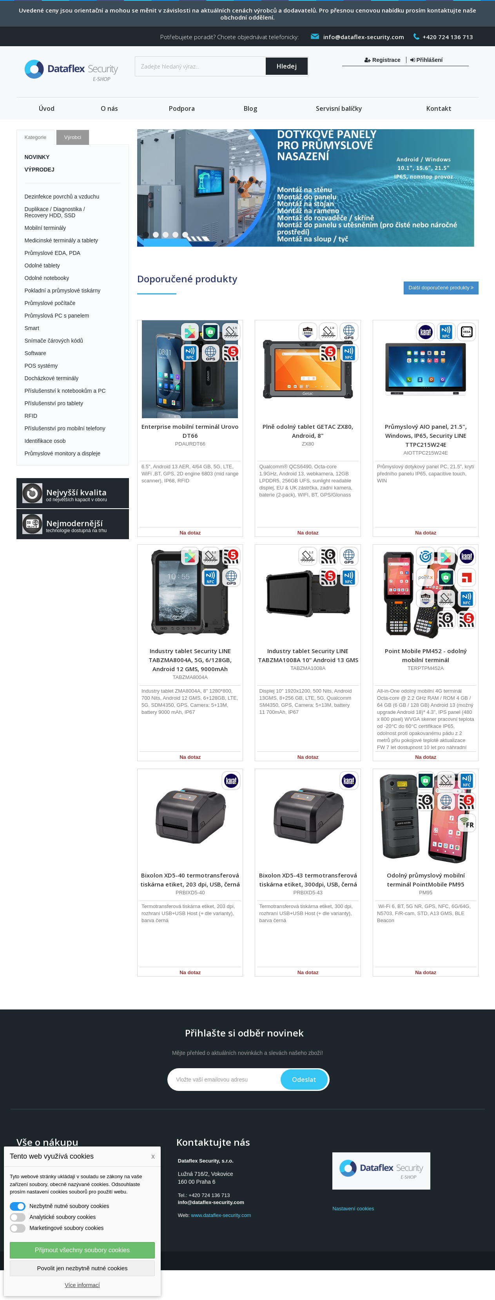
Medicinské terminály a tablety (61, 240)
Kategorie (36, 137)
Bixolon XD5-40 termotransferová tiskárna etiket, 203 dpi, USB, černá (190, 879)
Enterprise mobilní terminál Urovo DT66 (190, 430)
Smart (32, 328)
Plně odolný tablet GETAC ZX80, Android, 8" (308, 430)
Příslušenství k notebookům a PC (65, 391)
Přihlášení (426, 60)
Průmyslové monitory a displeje (63, 453)
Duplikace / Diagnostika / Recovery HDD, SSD (55, 212)
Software (35, 353)
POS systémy (41, 366)
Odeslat (304, 1079)
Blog (250, 108)
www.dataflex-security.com (221, 1215)
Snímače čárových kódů (54, 341)
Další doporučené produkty (441, 288)
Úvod (46, 108)
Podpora (182, 108)
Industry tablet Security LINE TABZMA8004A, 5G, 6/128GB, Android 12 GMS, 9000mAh (190, 660)
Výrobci (72, 137)
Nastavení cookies (353, 1209)
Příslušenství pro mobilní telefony (65, 428)
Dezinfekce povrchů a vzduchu (62, 196)
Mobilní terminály (45, 228)
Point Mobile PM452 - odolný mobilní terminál (426, 655)
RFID (31, 416)
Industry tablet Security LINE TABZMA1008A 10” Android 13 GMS (308, 655)
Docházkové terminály (52, 378)
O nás (109, 108)
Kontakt (438, 108)
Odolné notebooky (47, 278)
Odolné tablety (42, 265)
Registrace (383, 60)
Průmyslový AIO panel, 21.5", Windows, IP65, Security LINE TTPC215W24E (426, 435)
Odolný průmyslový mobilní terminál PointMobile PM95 (426, 879)
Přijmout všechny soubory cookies (82, 1250)
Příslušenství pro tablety (54, 403)
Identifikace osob (45, 441)
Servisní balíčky (339, 108)
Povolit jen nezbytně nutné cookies (82, 1268)
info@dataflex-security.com (211, 1202)
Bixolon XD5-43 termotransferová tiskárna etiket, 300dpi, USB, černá (308, 879)
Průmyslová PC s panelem (57, 315)
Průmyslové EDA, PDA (52, 253)
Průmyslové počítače (50, 303)
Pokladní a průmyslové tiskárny (63, 290)
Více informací (82, 1285)
